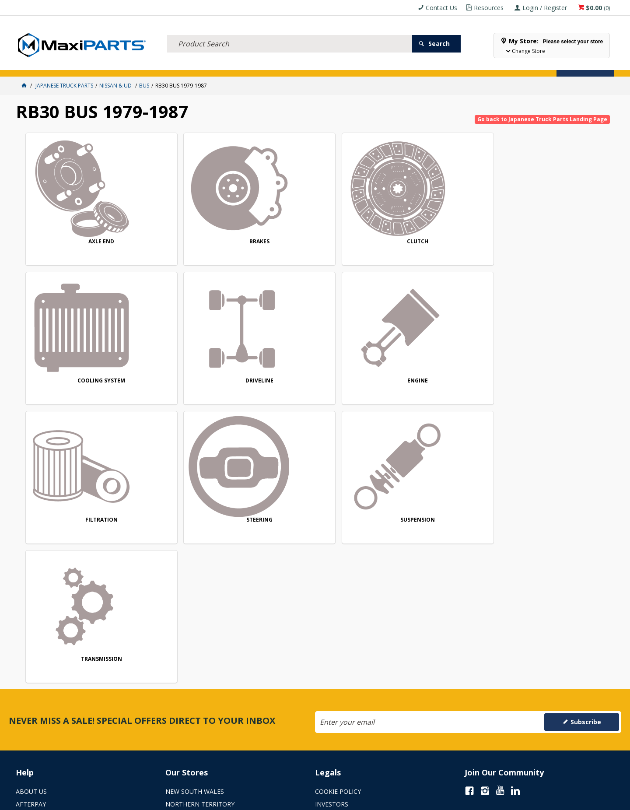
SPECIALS (338, 64)
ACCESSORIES (38, 64)
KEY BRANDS (299, 64)
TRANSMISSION (555, 382)
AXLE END (81, 241)
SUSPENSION (436, 382)
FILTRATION (200, 382)
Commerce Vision (363, 800)
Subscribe (585, 565)
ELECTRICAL (81, 64)
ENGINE (81, 382)
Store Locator (383, 64)
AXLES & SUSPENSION (245, 64)
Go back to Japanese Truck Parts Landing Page (542, 119)
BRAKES (200, 241)
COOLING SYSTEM (436, 241)
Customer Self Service (300, 800)
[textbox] (289, 33)
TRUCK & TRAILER (183, 64)
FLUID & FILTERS (128, 64)
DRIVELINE (555, 241)
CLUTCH (318, 241)
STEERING (318, 382)
